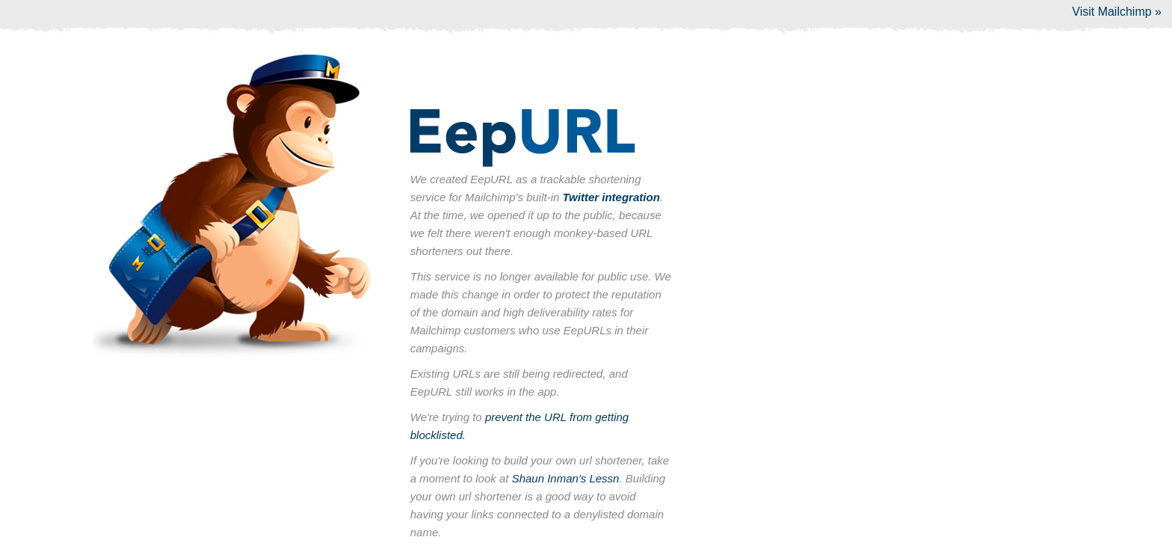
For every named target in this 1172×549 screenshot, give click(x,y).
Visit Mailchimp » (1117, 11)
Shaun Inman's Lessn (566, 478)
